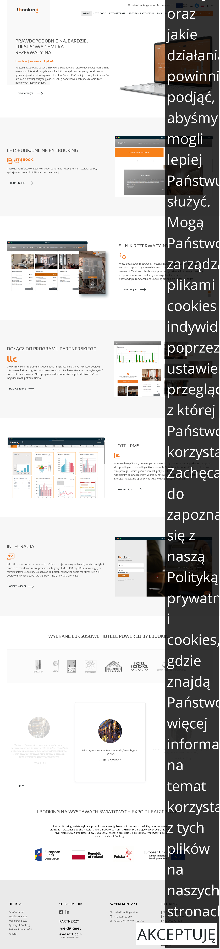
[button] (23, 10)
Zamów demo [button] (16, 912)
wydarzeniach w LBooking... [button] (110, 836)
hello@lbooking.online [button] (143, 5)
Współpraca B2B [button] (18, 916)
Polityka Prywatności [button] (20, 929)
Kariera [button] (12, 933)
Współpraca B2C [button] (18, 920)
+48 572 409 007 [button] (122, 916)
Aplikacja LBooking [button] (19, 925)
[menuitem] (86, 13)
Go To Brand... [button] (138, 832)
